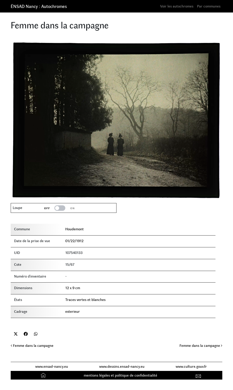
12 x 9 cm (72, 287)
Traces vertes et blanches (85, 299)
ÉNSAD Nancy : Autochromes (39, 6)
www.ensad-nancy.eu (51, 366)
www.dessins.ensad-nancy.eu (121, 366)
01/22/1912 (74, 240)
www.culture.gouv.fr (191, 366)
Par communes (208, 6)
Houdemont (74, 228)
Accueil (44, 375)
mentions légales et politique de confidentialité (120, 375)
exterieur (72, 311)
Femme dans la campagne (32, 345)
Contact (199, 375)
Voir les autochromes (176, 6)
